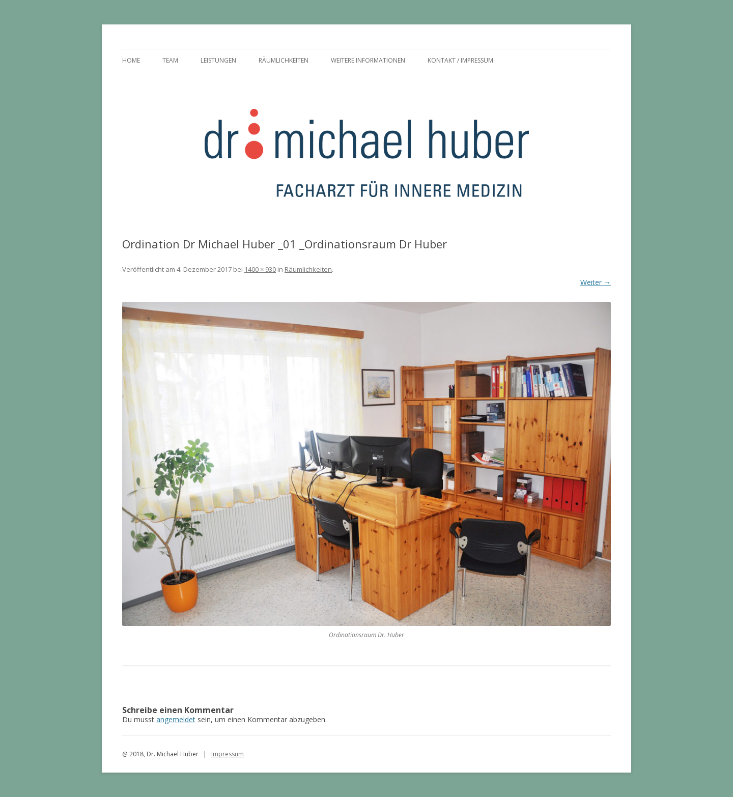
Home (131, 60)
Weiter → (595, 282)
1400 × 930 (260, 269)
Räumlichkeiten (283, 60)
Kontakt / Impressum (460, 60)
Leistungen (218, 60)
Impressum (227, 754)
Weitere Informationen (368, 60)
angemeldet (175, 719)
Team (170, 60)
